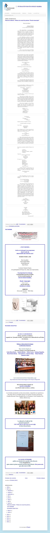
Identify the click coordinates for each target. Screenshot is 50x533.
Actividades (7, 13)
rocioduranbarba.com (9, 15)
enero (9, 512)
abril (9, 501)
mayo (9, 499)
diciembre (10, 490)
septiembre (10, 494)
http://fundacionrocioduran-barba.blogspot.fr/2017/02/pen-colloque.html (25, 379)
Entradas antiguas (41, 478)
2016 (8, 514)
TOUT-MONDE (8, 229)
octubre (9, 492)
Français (29, 13)
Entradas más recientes (10, 478)
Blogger (28, 527)
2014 (8, 518)
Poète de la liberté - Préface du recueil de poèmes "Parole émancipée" (22, 20)
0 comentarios (22, 224)
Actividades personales (16, 13)
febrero (9, 510)
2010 (8, 521)
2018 (8, 487)
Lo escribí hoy (36, 13)
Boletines (24, 13)
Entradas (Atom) (13, 480)
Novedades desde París (11, 325)
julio (9, 496)
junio (9, 497)
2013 (8, 520)
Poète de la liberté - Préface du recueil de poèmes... (19, 504)
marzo (9, 503)
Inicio (26, 478)
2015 (8, 516)
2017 (8, 489)
